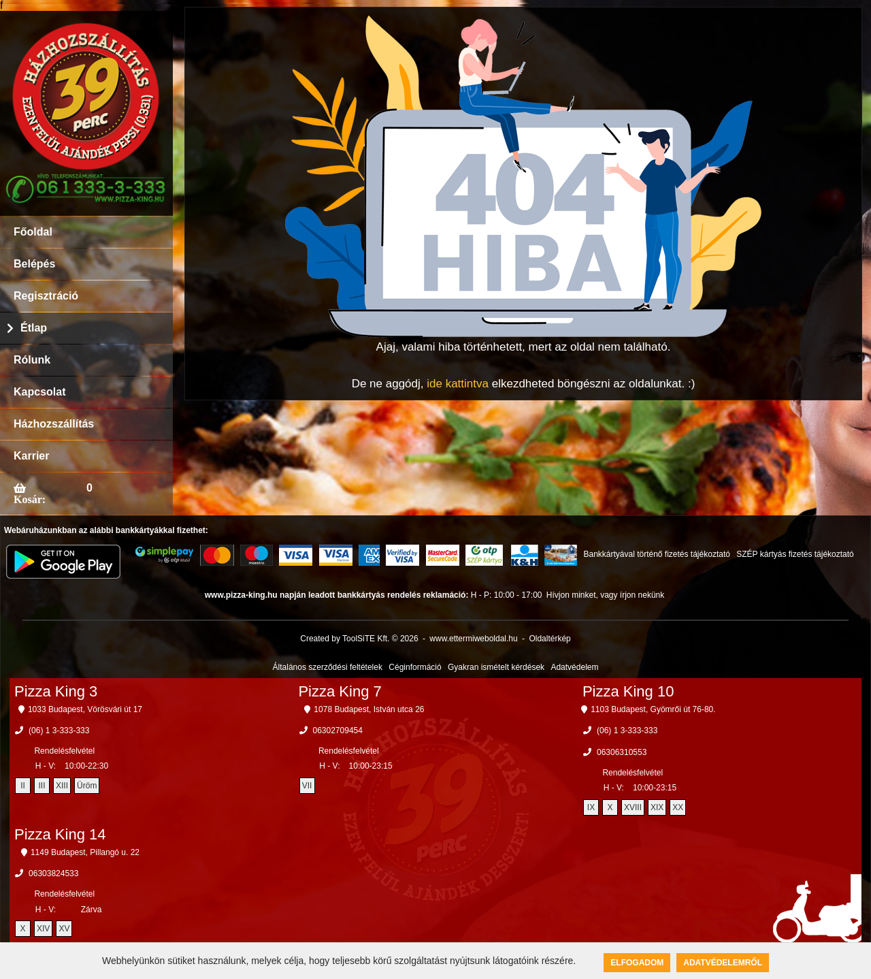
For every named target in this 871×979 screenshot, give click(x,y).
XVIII (633, 807)
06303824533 (53, 873)
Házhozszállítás (54, 424)
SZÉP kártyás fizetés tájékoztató (795, 554)
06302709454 (338, 730)
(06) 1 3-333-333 (59, 730)
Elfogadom (636, 962)
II (22, 785)
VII (307, 785)
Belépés (34, 264)
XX (677, 807)
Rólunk (32, 360)
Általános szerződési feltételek (327, 667)
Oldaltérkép (549, 638)
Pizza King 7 (339, 691)
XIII (62, 785)
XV (64, 928)
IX (591, 807)
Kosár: (30, 499)
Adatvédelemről (722, 962)
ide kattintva (458, 383)
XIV (43, 928)
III (42, 785)
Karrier (31, 456)
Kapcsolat (39, 392)
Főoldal (33, 232)
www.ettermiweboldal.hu (473, 638)
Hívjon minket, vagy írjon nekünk (605, 595)
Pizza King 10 (628, 691)
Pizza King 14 (60, 834)
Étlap (33, 328)
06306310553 (621, 752)
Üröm (87, 785)
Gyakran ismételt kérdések (496, 667)
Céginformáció (415, 667)
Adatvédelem (574, 667)
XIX (657, 807)
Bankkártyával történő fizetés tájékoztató (656, 554)
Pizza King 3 (55, 691)
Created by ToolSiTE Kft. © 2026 (359, 638)
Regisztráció (46, 296)
